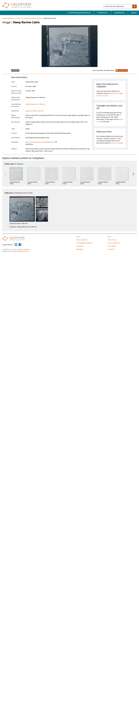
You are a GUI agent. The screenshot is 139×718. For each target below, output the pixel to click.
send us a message (116, 143)
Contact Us (111, 249)
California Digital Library (21, 251)
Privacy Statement (114, 243)
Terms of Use (112, 240)
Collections (102, 12)
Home (78, 237)
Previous (5, 173)
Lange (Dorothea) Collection (32, 18)
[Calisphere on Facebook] (20, 245)
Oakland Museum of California (12, 18)
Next (133, 173)
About (134, 12)
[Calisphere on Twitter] (16, 245)
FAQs (109, 237)
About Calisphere (82, 240)
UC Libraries (25, 249)
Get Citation (15, 70)
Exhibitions (119, 12)
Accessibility (112, 246)
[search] (134, 6)
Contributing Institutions (79, 12)
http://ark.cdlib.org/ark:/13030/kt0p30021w (39, 142)
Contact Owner (121, 70)
